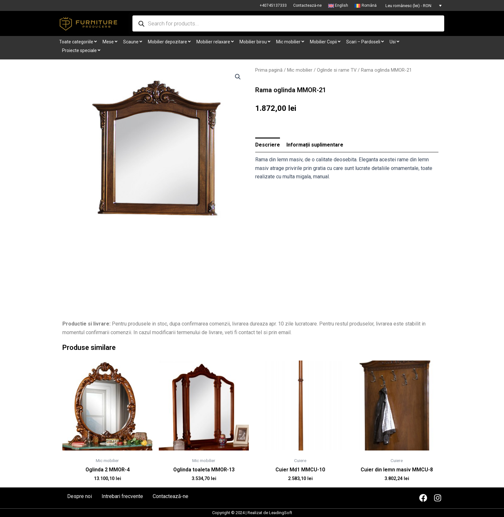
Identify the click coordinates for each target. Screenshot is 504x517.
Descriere (267, 145)
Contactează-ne (307, 5)
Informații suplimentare (314, 145)
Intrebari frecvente (122, 496)
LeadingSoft (280, 512)
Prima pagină (269, 70)
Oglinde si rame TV (336, 70)
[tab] (267, 145)
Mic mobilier (299, 70)
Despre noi (79, 496)
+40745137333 (273, 5)
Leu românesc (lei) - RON (408, 5)
